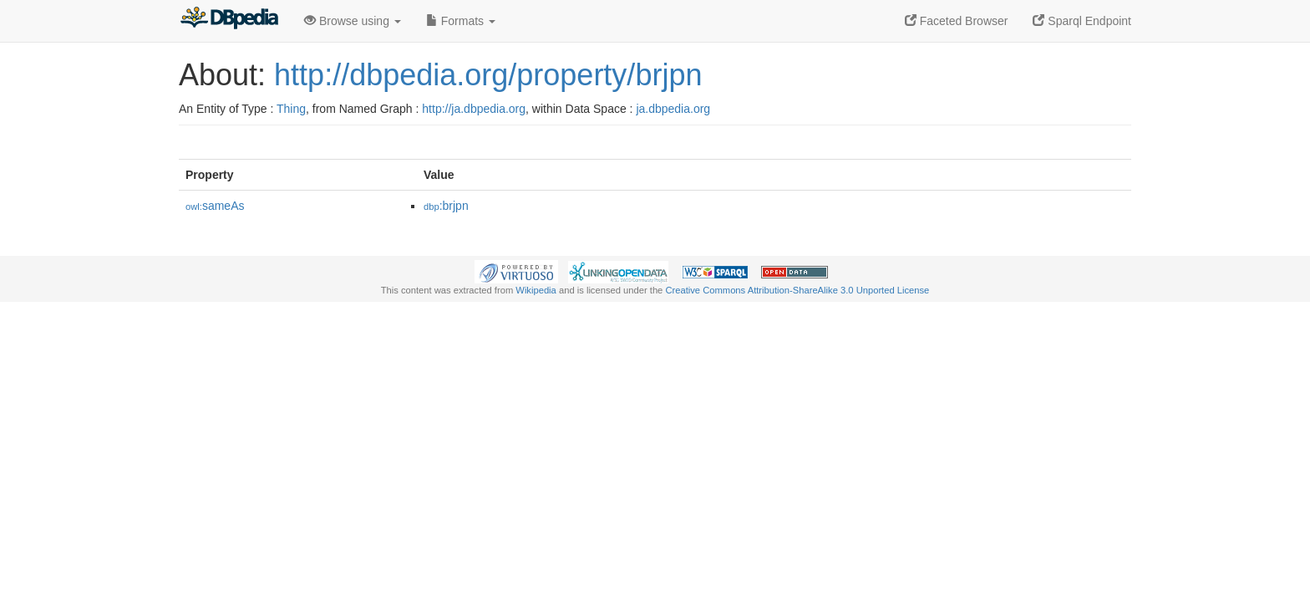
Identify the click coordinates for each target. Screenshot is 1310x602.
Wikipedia (535, 290)
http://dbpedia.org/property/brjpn (488, 75)
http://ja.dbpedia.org (474, 108)
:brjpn (446, 205)
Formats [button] (460, 21)
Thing (291, 108)
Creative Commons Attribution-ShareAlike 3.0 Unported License (797, 290)
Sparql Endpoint (1082, 21)
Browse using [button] (352, 21)
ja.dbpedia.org (673, 108)
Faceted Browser (956, 21)
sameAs (214, 205)
